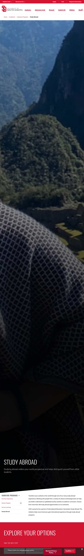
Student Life (61, 10)
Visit (62, 2)
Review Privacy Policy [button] (51, 552)
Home (5, 17)
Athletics (72, 10)
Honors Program (6, 503)
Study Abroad (6, 511)
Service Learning (6, 507)
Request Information (75, 2)
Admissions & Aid (40, 10)
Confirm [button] (68, 551)
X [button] (82, 549)
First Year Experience (7, 499)
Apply (54, 2)
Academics (28, 10)
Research (51, 10)
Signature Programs (22, 17)
